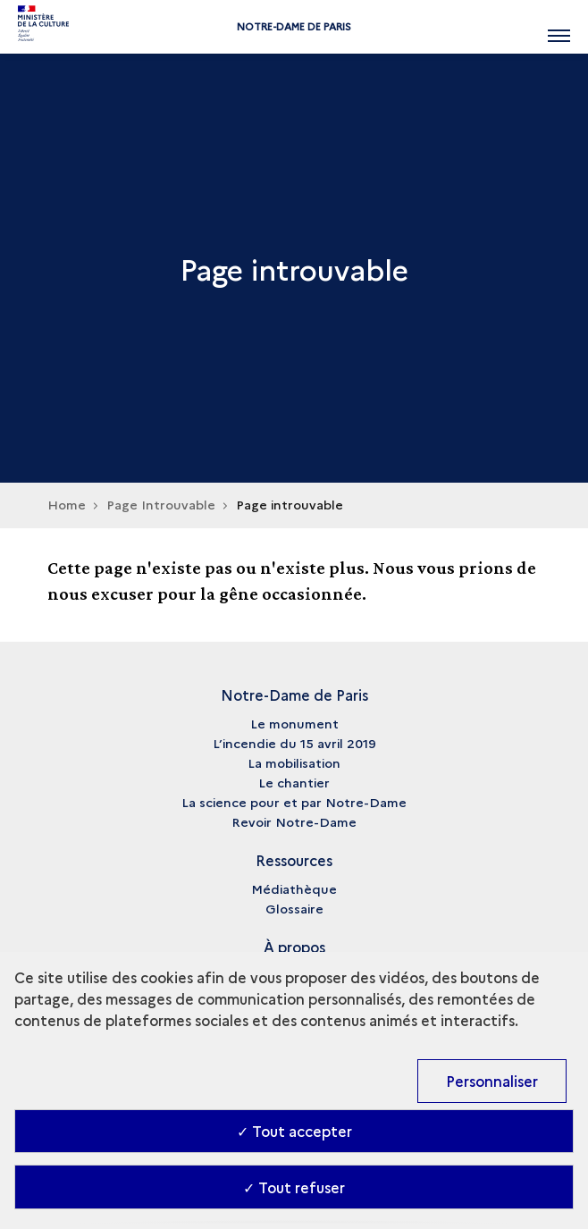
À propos (294, 946)
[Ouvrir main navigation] (559, 27)
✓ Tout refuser (294, 1187)
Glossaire (294, 908)
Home (66, 504)
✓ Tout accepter (294, 1131)
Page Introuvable (160, 504)
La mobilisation (294, 762)
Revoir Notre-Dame (294, 821)
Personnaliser (492, 1080)
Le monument (294, 723)
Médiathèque (294, 888)
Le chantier (294, 782)
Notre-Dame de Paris (294, 26)
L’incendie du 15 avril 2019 (294, 743)
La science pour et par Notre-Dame (294, 802)
